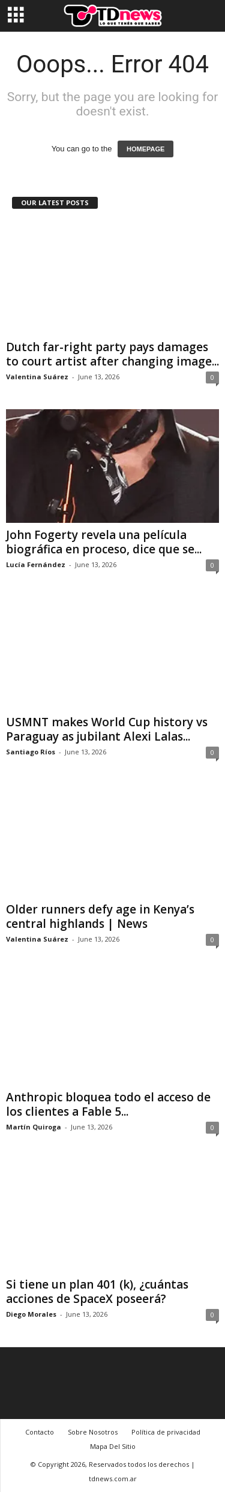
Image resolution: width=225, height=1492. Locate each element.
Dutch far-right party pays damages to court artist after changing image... (112, 354)
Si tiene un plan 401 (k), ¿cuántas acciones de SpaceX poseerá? (97, 1292)
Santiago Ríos (30, 751)
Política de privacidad (165, 1431)
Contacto (39, 1431)
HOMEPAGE (145, 149)
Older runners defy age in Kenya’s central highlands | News (100, 916)
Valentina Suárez (37, 376)
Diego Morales (31, 1314)
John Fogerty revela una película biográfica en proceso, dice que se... (104, 542)
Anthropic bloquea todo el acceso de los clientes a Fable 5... (108, 1104)
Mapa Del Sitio (113, 1446)
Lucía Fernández (35, 564)
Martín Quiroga (33, 1126)
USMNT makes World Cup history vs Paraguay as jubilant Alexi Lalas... (107, 729)
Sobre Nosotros (93, 1431)
